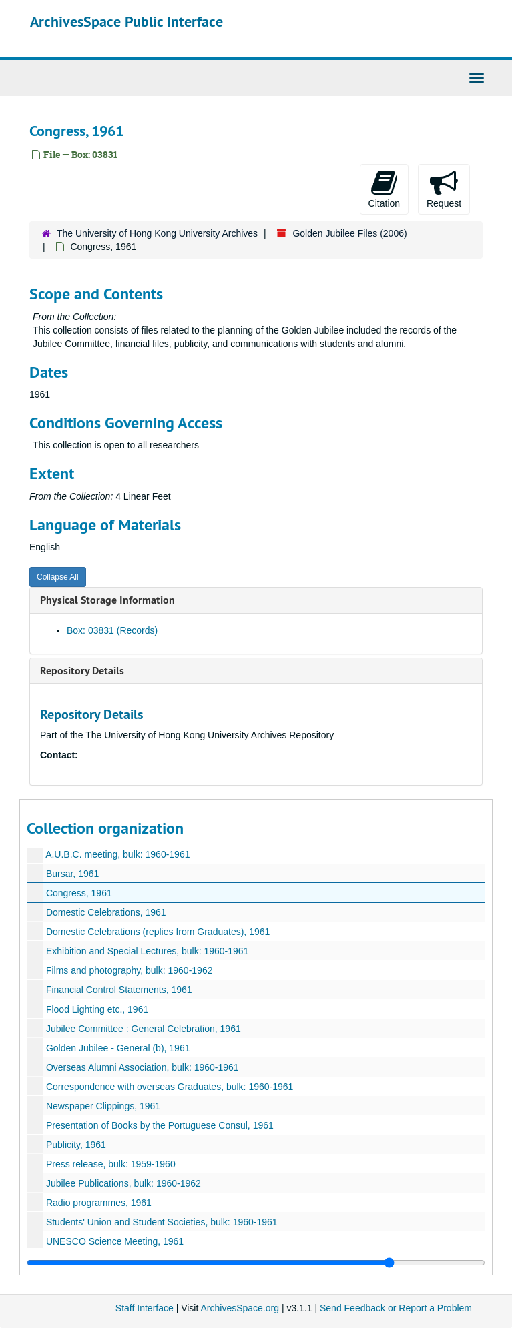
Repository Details (82, 671)
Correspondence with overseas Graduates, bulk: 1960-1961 (169, 1086)
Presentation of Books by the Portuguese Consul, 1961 (160, 1125)
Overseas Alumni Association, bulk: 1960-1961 (142, 1067)
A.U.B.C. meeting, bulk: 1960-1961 (117, 854)
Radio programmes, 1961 (99, 1202)
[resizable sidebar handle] (256, 1262)
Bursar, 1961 (72, 873)
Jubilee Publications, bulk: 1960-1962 (123, 1183)
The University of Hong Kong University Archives (157, 233)
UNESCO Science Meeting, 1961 (115, 1241)
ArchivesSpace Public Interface (126, 21)
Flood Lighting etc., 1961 (97, 1009)
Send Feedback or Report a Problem (396, 1308)
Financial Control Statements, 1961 (119, 989)
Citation (384, 189)
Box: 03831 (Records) (112, 630)
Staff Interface (144, 1308)
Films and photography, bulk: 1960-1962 (129, 970)
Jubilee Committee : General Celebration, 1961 (143, 1028)
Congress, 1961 (79, 893)
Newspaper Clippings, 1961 (103, 1106)
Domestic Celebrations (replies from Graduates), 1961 (158, 931)
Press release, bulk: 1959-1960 (111, 1164)
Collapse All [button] (58, 577)
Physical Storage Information (107, 600)
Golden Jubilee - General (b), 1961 (118, 1048)
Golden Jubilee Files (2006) (349, 233)
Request (444, 189)
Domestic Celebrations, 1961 (106, 912)
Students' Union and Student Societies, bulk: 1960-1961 (162, 1222)
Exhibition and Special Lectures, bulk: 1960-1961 (147, 951)
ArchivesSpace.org (239, 1308)
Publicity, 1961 (76, 1144)
